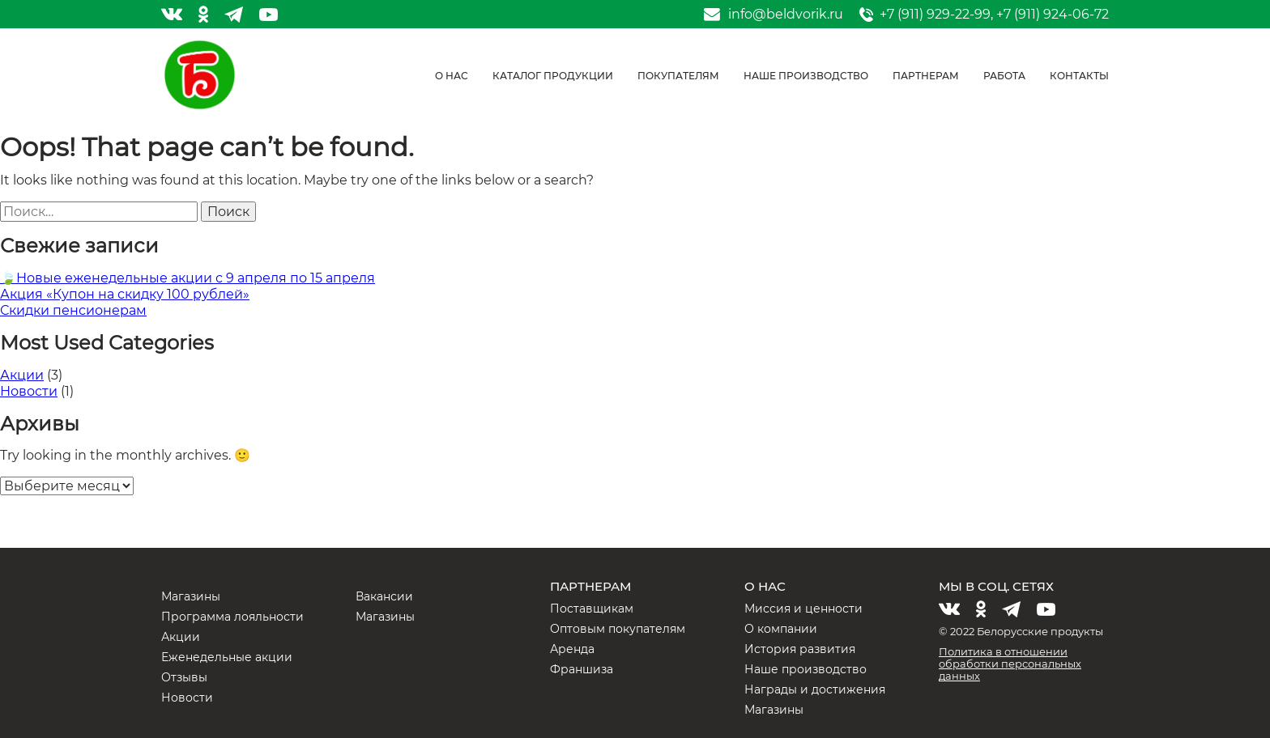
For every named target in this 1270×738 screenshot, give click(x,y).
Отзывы (184, 677)
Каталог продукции (552, 76)
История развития (799, 649)
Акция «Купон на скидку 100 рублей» (124, 294)
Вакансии (384, 596)
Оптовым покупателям (617, 628)
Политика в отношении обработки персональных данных (1010, 663)
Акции (22, 375)
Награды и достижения (814, 689)
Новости (29, 391)
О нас (451, 76)
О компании (780, 628)
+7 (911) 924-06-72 (1052, 14)
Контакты (1079, 76)
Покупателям (678, 76)
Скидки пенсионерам (73, 310)
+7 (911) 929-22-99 (935, 14)
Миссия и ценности (803, 608)
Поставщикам (591, 608)
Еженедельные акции (226, 657)
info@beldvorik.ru (785, 14)
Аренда (572, 649)
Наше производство (806, 76)
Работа (1004, 76)
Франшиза (581, 669)
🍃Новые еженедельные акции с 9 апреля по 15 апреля (187, 278)
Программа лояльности (232, 616)
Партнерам (926, 76)
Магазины (190, 596)
